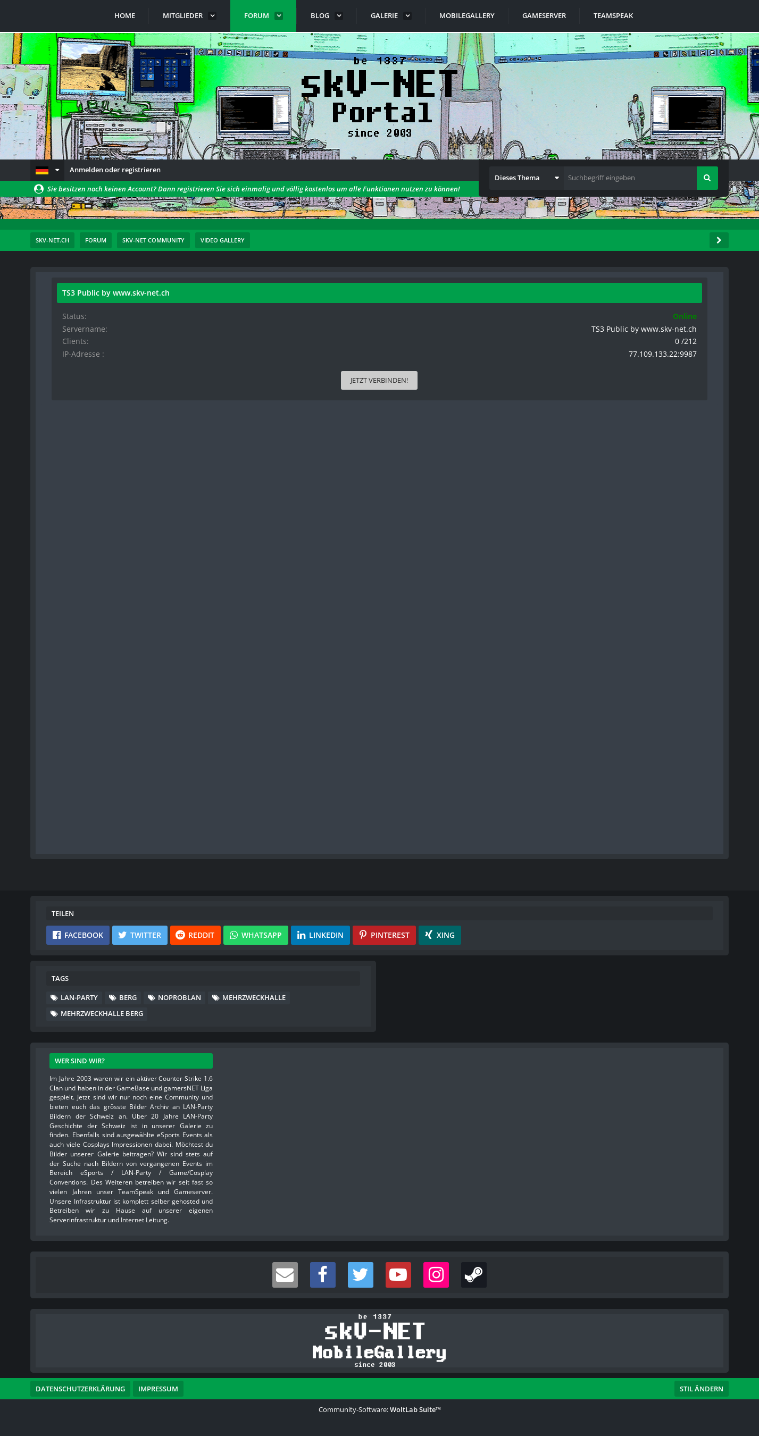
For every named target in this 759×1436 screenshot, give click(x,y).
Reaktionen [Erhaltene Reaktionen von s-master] (78, 484)
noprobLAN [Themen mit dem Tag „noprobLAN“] (179, 997)
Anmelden (344, 838)
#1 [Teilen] (500, 350)
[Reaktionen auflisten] (196, 735)
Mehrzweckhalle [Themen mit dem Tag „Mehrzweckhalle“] (254, 997)
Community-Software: (380, 1409)
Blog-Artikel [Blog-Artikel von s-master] (78, 568)
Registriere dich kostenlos (305, 813)
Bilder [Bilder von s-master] (70, 534)
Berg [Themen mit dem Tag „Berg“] (128, 997)
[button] (47, 170)
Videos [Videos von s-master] (71, 551)
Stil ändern (701, 1388)
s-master (112, 311)
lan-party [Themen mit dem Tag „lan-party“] (79, 997)
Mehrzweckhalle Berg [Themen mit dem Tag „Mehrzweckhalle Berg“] (102, 1013)
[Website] (158, 351)
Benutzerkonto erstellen (252, 838)
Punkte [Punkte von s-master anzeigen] (72, 501)
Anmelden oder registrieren (115, 169)
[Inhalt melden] (499, 735)
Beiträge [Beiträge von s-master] (73, 518)
